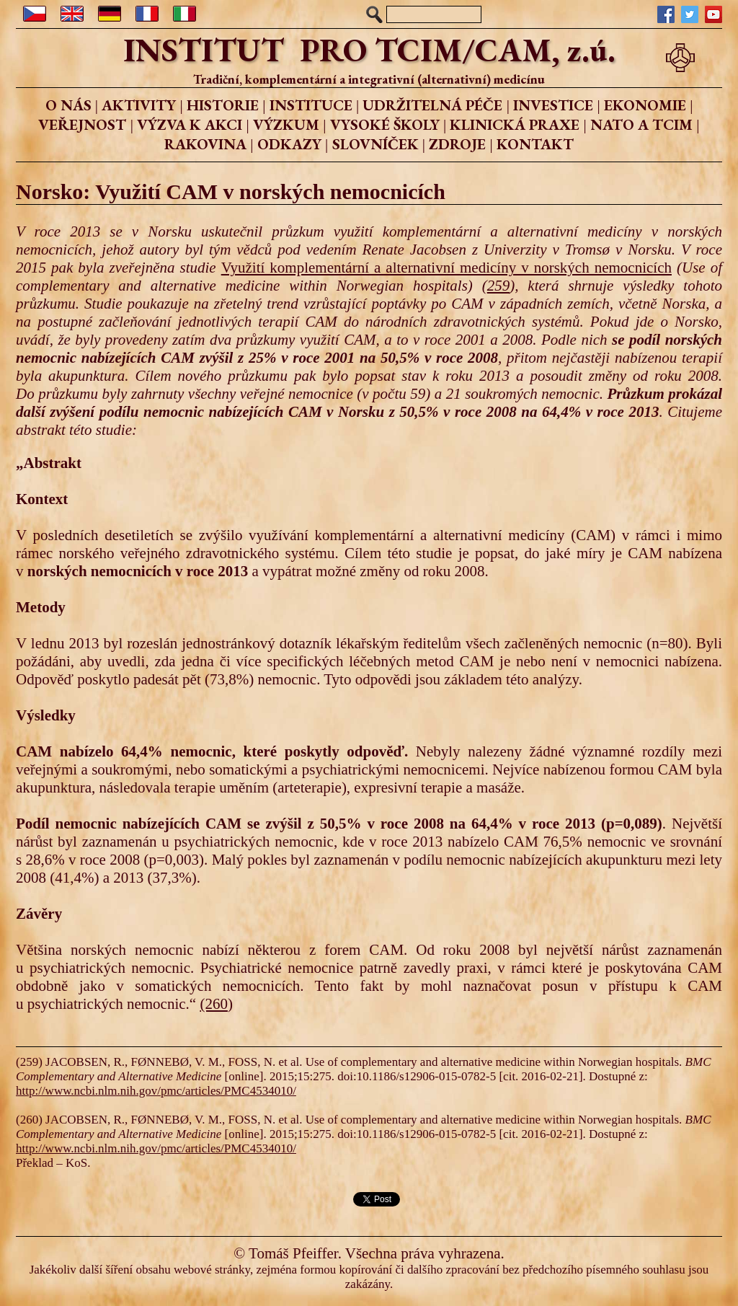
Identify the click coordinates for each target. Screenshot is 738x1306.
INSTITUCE (311, 105)
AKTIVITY (139, 105)
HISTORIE (223, 105)
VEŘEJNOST (82, 124)
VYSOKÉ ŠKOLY (385, 124)
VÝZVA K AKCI (189, 124)
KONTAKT (535, 144)
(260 (214, 1003)
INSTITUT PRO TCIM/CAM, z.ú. (369, 50)
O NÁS (68, 105)
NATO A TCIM (641, 124)
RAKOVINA (205, 144)
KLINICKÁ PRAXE (514, 124)
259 (498, 285)
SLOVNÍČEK (375, 144)
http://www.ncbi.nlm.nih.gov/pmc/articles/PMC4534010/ (156, 1091)
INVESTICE (553, 105)
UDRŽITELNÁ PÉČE (432, 105)
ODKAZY (289, 144)
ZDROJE (457, 144)
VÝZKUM (286, 124)
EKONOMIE (645, 105)
